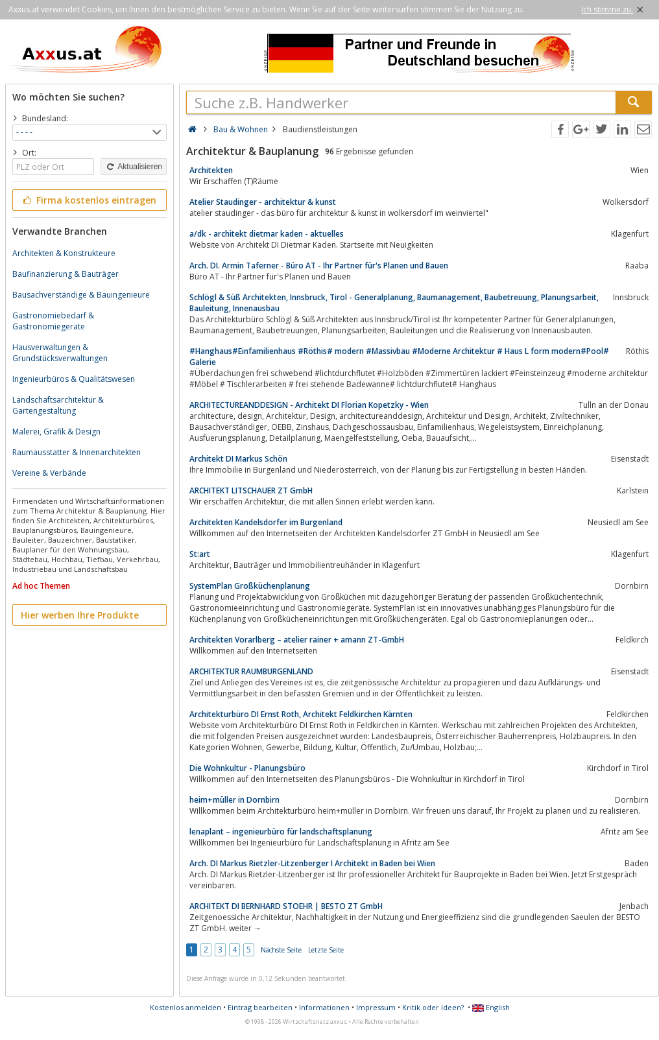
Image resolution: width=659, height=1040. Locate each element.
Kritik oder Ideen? (433, 1007)
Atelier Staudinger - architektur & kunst (262, 201)
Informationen (324, 1007)
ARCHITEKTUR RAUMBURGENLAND (251, 671)
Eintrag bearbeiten (260, 1007)
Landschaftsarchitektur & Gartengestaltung (58, 405)
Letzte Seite (326, 949)
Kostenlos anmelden (185, 1007)
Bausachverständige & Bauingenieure (81, 294)
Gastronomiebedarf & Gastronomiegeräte (53, 321)
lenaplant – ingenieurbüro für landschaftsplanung (280, 831)
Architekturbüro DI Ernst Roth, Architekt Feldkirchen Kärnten (301, 714)
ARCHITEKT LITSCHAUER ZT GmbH (251, 490)
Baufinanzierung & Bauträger (65, 273)
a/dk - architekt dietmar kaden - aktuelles (266, 233)
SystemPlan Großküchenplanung (249, 585)
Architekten (211, 170)
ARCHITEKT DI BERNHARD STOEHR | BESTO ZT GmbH (286, 906)
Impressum (376, 1007)
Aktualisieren (133, 166)
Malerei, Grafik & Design (56, 431)
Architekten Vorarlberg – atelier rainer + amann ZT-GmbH (296, 639)
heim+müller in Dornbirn (234, 799)
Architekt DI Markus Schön (238, 458)
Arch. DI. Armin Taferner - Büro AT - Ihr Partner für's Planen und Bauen (318, 265)
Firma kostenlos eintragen (88, 200)
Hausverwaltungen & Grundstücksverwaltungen (60, 353)
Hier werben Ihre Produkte (80, 615)
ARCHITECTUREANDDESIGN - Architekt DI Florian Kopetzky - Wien (309, 404)
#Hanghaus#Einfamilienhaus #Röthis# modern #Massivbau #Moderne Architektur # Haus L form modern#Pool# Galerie (399, 357)
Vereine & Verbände (49, 473)
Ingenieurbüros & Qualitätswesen (73, 378)
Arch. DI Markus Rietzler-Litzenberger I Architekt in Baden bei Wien (312, 863)
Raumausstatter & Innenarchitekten (76, 452)
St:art (199, 554)
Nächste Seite (281, 949)
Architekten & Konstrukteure (63, 253)
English (491, 1007)
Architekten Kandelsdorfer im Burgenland (265, 522)
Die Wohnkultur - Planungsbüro (247, 768)
